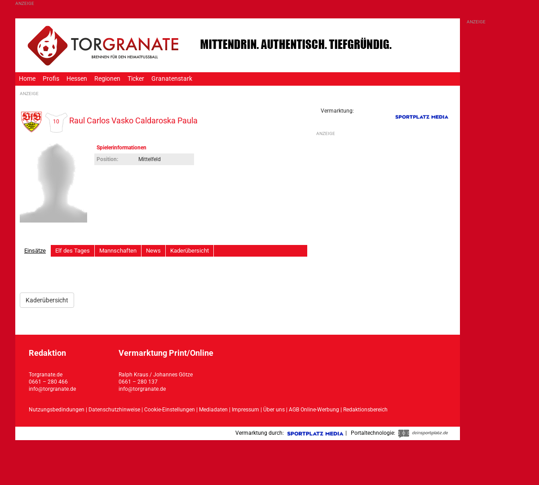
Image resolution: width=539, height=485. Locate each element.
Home (27, 79)
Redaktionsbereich (365, 409)
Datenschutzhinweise (114, 409)
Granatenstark (171, 79)
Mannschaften (118, 250)
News (153, 250)
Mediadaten (214, 409)
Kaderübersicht (189, 250)
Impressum (245, 409)
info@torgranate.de (52, 389)
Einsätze (35, 250)
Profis (51, 79)
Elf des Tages (72, 250)
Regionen (107, 79)
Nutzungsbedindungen (56, 409)
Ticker (136, 79)
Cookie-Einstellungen (169, 409)
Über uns (274, 409)
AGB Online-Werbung (314, 409)
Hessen (76, 79)
